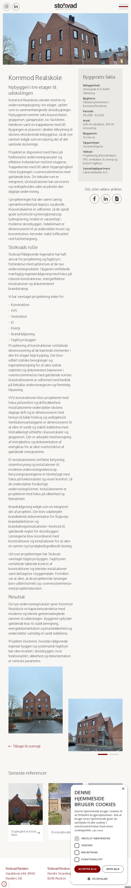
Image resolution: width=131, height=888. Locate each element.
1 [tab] (102, 754)
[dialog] (99, 834)
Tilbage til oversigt (26, 746)
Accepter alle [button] (87, 868)
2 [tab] (114, 754)
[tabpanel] (95, 725)
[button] (99, 878)
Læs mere (97, 830)
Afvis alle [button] (112, 868)
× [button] (123, 788)
